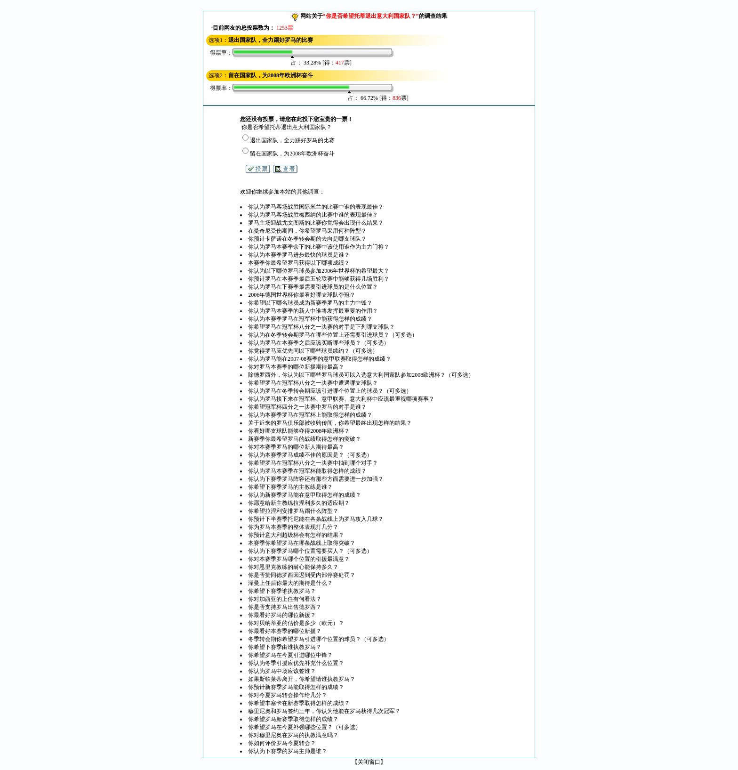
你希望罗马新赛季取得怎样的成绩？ (293, 719)
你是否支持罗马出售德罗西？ (284, 607)
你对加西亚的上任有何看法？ (284, 599)
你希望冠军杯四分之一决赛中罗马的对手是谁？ (307, 407)
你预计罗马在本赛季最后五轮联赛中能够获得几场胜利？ (318, 279)
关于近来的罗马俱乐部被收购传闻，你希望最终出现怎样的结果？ (330, 423)
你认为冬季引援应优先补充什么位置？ (296, 663)
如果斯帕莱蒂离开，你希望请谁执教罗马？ (301, 679)
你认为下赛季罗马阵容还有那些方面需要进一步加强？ (316, 479)
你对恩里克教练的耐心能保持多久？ (293, 567)
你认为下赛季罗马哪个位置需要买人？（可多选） (310, 551)
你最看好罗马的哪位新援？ (282, 615)
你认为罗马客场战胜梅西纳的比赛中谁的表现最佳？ (313, 214)
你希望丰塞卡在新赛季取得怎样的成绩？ (299, 703)
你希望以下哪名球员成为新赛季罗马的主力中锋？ (310, 303)
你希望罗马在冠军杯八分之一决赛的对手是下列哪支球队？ (321, 327)
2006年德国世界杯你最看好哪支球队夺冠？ (301, 295)
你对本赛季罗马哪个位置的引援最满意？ (299, 559)
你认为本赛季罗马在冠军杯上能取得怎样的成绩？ (310, 415)
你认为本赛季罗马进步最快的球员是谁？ (299, 254)
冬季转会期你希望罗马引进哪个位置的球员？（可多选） (318, 639)
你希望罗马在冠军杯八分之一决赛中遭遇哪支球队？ (313, 383)
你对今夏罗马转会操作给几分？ (287, 695)
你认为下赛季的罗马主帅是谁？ (287, 751)
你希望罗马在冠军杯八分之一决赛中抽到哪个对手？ (313, 463)
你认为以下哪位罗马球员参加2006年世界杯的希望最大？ (318, 270)
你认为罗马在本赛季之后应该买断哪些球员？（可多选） (318, 343)
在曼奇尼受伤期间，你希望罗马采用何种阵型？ (307, 230)
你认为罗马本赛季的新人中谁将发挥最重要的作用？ (313, 311)
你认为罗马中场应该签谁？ (282, 671)
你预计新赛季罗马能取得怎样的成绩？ (296, 687)
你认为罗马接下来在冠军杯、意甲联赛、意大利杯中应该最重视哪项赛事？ (341, 399)
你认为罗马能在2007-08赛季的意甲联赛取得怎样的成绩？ (319, 359)
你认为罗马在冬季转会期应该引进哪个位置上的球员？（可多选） (330, 391)
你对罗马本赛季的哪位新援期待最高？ (296, 367)
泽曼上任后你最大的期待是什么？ (290, 583)
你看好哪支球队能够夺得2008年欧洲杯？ (299, 431)
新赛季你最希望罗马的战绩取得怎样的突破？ (304, 439)
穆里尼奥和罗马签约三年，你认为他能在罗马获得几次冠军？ (324, 711)
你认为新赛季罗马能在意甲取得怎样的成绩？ (304, 495)
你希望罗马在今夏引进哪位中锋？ (290, 655)
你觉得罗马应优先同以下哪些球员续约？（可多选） (313, 351)
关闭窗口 (369, 762)
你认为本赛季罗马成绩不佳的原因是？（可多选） (310, 455)
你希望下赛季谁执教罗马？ (282, 591)
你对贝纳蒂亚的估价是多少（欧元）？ (296, 623)
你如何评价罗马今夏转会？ (282, 743)
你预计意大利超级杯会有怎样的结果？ (296, 535)
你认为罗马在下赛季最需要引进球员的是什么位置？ (313, 287)
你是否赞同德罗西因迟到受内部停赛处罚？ (301, 575)
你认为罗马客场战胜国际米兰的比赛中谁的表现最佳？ (316, 206)
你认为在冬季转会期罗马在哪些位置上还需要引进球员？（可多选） (332, 335)
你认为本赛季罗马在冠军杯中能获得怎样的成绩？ (310, 319)
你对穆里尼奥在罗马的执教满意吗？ (293, 735)
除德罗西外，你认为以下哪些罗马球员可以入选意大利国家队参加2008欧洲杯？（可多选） (361, 375)
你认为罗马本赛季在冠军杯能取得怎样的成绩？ (307, 471)
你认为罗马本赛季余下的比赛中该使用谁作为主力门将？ (318, 246)
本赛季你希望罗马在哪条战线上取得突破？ (301, 543)
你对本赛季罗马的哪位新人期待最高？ (296, 447)
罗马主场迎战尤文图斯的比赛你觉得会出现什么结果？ (316, 222)
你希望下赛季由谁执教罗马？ (284, 647)
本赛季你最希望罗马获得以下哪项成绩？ (299, 262)
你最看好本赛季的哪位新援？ (284, 631)
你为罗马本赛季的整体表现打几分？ (293, 527)
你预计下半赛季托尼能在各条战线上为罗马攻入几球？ (316, 519)
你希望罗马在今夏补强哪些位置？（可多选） (304, 727)
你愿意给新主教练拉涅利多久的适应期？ (299, 503)
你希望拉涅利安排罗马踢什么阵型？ (293, 511)
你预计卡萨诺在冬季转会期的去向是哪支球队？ (307, 238)
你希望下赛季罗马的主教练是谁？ (290, 487)
